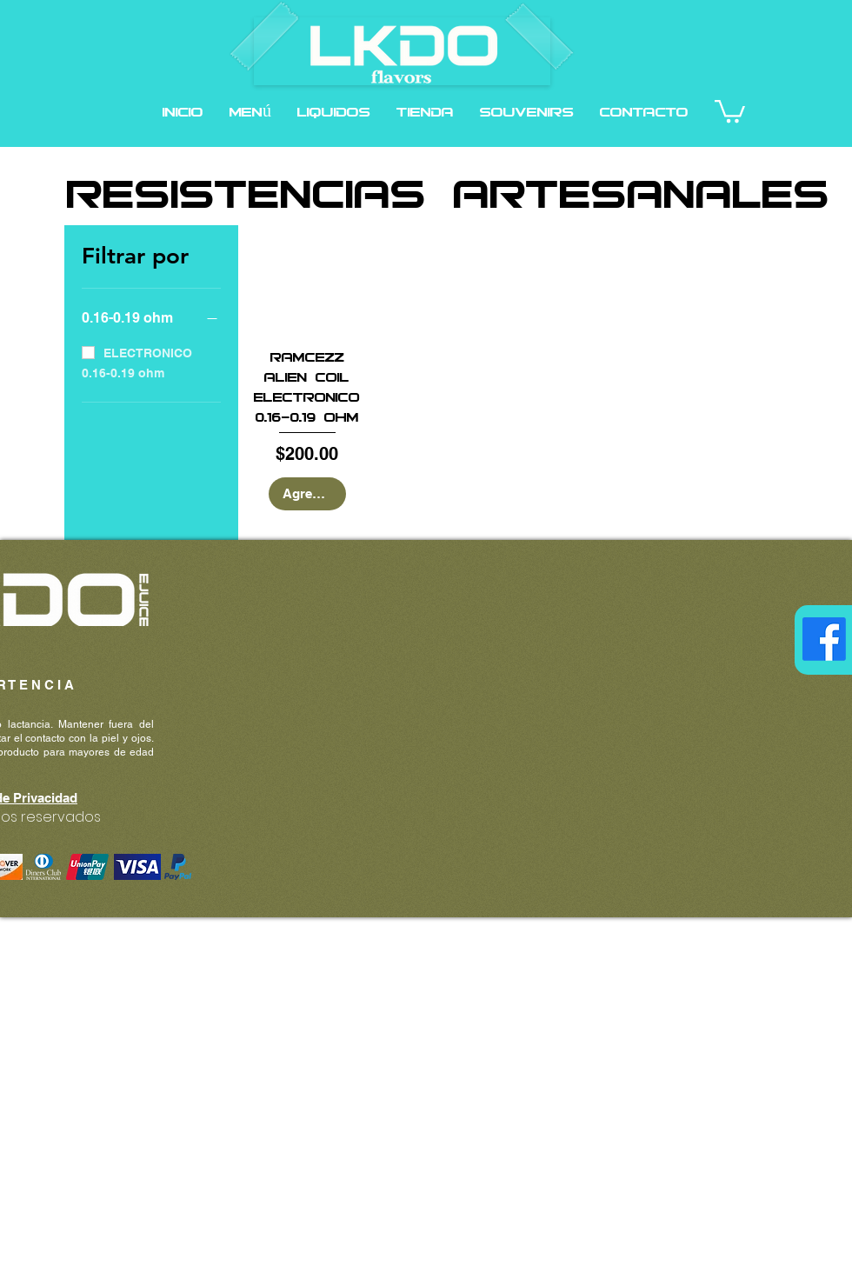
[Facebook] (824, 639)
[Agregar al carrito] (308, 494)
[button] (333, 111)
